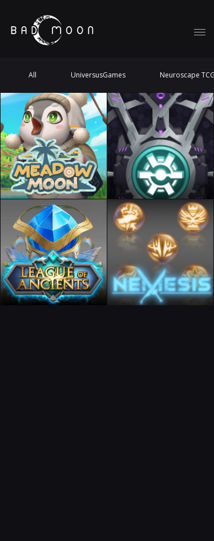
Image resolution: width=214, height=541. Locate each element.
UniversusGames (98, 75)
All (33, 75)
